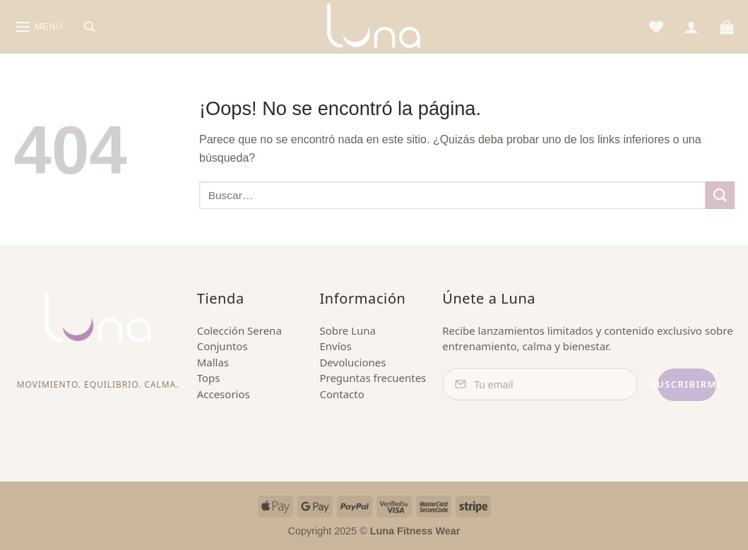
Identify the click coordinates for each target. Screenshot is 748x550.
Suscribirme (667, 384)
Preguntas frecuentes (372, 378)
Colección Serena (239, 330)
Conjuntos (222, 346)
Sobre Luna (347, 330)
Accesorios (223, 394)
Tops (208, 378)
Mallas (213, 362)
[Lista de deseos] (656, 26)
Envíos (335, 346)
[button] (39, 26)
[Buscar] (89, 26)
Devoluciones (352, 362)
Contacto (341, 394)
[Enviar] (720, 195)
